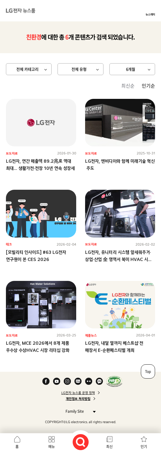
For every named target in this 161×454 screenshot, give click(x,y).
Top (148, 371)
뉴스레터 (150, 14)
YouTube (56, 381)
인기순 (148, 85)
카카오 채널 (99, 381)
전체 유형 (79, 69)
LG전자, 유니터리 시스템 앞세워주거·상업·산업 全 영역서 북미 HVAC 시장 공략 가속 (118, 259)
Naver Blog (78, 381)
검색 (81, 442)
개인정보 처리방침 (78, 399)
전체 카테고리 (27, 69)
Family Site (79, 411)
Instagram (67, 381)
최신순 (128, 85)
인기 (144, 446)
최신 (109, 446)
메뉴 (51, 446)
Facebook (46, 381)
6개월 (130, 69)
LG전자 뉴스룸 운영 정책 (78, 393)
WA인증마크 (114, 381)
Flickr (88, 381)
